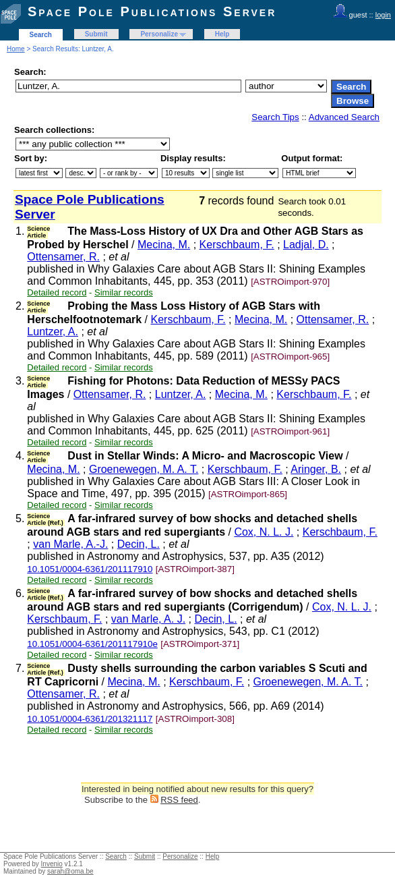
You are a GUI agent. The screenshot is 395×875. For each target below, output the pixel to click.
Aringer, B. (316, 469)
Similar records (123, 292)
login (383, 15)
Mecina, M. (164, 244)
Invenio (52, 864)
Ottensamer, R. (63, 256)
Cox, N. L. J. (263, 532)
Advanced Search (344, 117)
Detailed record (56, 292)
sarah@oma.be (70, 871)
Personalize (159, 34)
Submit (96, 34)
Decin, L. (138, 544)
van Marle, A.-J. (70, 544)
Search (41, 34)
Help (222, 34)
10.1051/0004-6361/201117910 (89, 569)
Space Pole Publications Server (152, 11)
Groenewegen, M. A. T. (143, 469)
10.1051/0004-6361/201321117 (89, 719)
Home (16, 49)
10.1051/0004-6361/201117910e (92, 644)
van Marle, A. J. (148, 619)
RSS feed (179, 800)
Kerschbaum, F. (237, 244)
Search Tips (275, 117)
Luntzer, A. (52, 331)
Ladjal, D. (306, 244)
